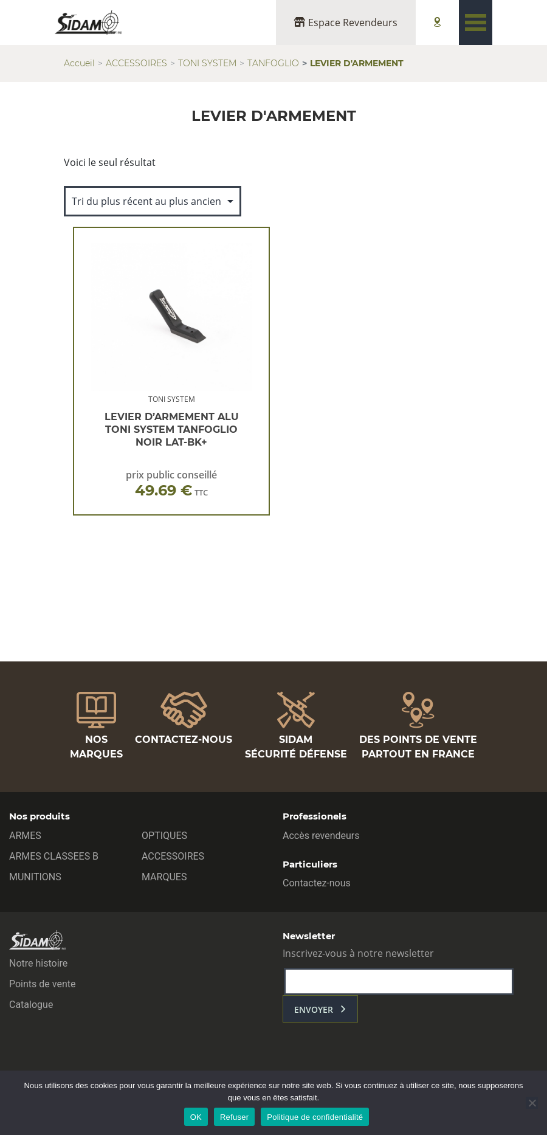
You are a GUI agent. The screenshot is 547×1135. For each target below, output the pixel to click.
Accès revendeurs (321, 835)
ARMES (25, 835)
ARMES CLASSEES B (53, 856)
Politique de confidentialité (315, 1117)
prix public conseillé (171, 483)
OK (196, 1117)
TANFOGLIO (273, 63)
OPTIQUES (164, 835)
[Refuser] (532, 1103)
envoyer (313, 1009)
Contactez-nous (317, 883)
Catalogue (31, 1004)
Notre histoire (38, 963)
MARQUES (164, 877)
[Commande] (152, 201)
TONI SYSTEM (207, 63)
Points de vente (42, 984)
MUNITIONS (35, 877)
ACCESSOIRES (136, 63)
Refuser (234, 1117)
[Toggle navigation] (475, 22)
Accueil (79, 63)
